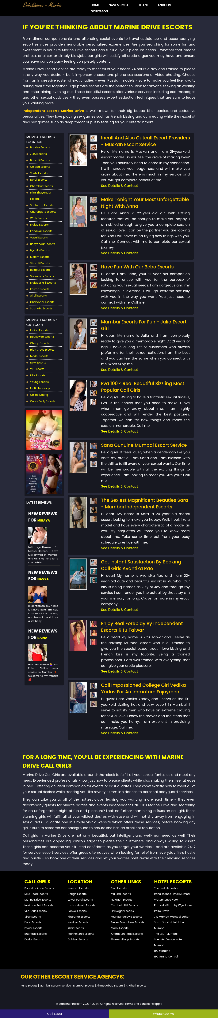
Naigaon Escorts (121, 900)
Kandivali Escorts (41, 231)
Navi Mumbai (119, 5)
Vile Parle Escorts (36, 911)
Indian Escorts (39, 330)
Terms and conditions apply (143, 1004)
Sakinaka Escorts (41, 308)
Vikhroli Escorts (40, 263)
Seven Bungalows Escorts (127, 922)
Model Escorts (39, 356)
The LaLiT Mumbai (166, 934)
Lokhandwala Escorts (81, 905)
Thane (143, 5)
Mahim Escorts (40, 257)
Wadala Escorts (78, 922)
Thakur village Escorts (125, 939)
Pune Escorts (29, 985)
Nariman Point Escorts (39, 905)
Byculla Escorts (40, 250)
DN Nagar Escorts (122, 911)
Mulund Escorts (121, 894)
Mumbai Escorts (83, 985)
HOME (95, 5)
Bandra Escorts (40, 147)
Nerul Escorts (38, 180)
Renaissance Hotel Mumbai (172, 894)
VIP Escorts (37, 369)
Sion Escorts (119, 888)
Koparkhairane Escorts (39, 888)
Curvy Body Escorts (42, 401)
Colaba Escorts (40, 167)
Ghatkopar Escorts (42, 302)
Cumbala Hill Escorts (124, 905)
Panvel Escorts (77, 911)
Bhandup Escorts (36, 934)
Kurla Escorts (33, 922)
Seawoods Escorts (42, 276)
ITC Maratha (162, 951)
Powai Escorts (34, 928)
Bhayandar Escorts (42, 244)
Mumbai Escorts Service (55, 985)
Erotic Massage (40, 388)
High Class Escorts (42, 350)
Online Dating (39, 395)
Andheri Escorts (136, 985)
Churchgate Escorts (43, 212)
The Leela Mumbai (166, 888)
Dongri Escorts (77, 894)
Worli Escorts (38, 218)
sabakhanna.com (70, 1004)
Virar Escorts (33, 917)
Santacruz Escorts (42, 205)
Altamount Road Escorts (127, 934)
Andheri (164, 5)
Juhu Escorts (38, 154)
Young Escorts (39, 382)
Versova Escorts (78, 888)
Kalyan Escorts (39, 289)
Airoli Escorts (38, 295)
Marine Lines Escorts (81, 934)
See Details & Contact (119, 185)
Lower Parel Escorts (80, 900)
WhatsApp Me (163, 1014)
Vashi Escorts (39, 173)
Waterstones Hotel (166, 900)
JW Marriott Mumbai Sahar (171, 917)
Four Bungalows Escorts (126, 917)
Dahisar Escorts (78, 939)
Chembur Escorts (41, 186)
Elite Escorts (38, 375)
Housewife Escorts (42, 337)
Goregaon (99, 11)
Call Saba (54, 1014)
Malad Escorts (39, 225)
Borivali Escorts (40, 160)
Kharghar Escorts (79, 917)
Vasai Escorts (39, 237)
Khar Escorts (76, 928)
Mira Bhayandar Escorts (40, 196)
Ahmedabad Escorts (110, 985)
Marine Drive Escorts (38, 900)
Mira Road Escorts (36, 894)
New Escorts (38, 362)
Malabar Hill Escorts (43, 283)
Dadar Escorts (34, 939)
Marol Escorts (119, 928)
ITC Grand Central (166, 956)
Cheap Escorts (39, 343)
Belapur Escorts (40, 270)
